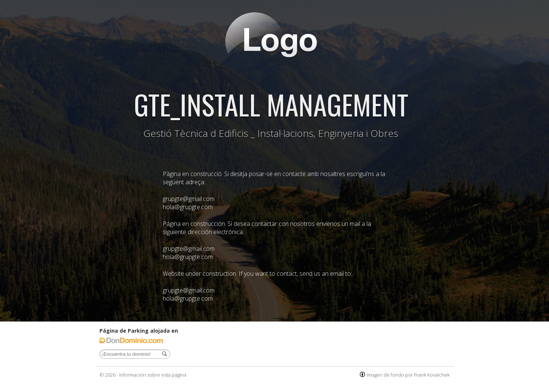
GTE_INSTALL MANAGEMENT (271, 104)
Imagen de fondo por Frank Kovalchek (408, 374)
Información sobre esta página (152, 374)
